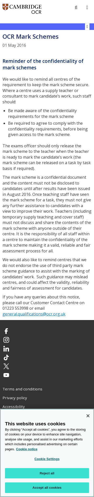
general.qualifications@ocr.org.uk (34, 314)
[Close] (87, 415)
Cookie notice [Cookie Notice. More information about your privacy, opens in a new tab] (26, 449)
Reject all (47, 473)
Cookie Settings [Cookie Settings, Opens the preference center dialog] (46, 459)
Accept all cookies (47, 488)
